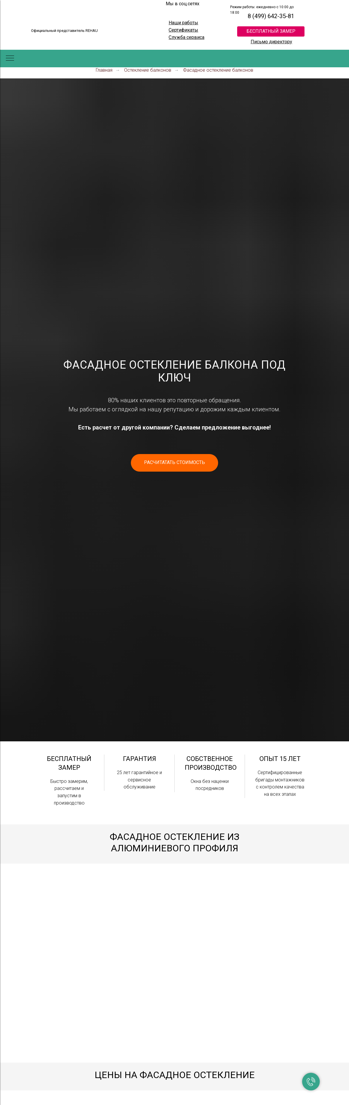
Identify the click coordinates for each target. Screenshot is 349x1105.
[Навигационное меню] (10, 58)
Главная (104, 70)
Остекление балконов (147, 70)
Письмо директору (271, 41)
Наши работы (183, 22)
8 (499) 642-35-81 (271, 16)
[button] (174, 463)
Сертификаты (183, 30)
